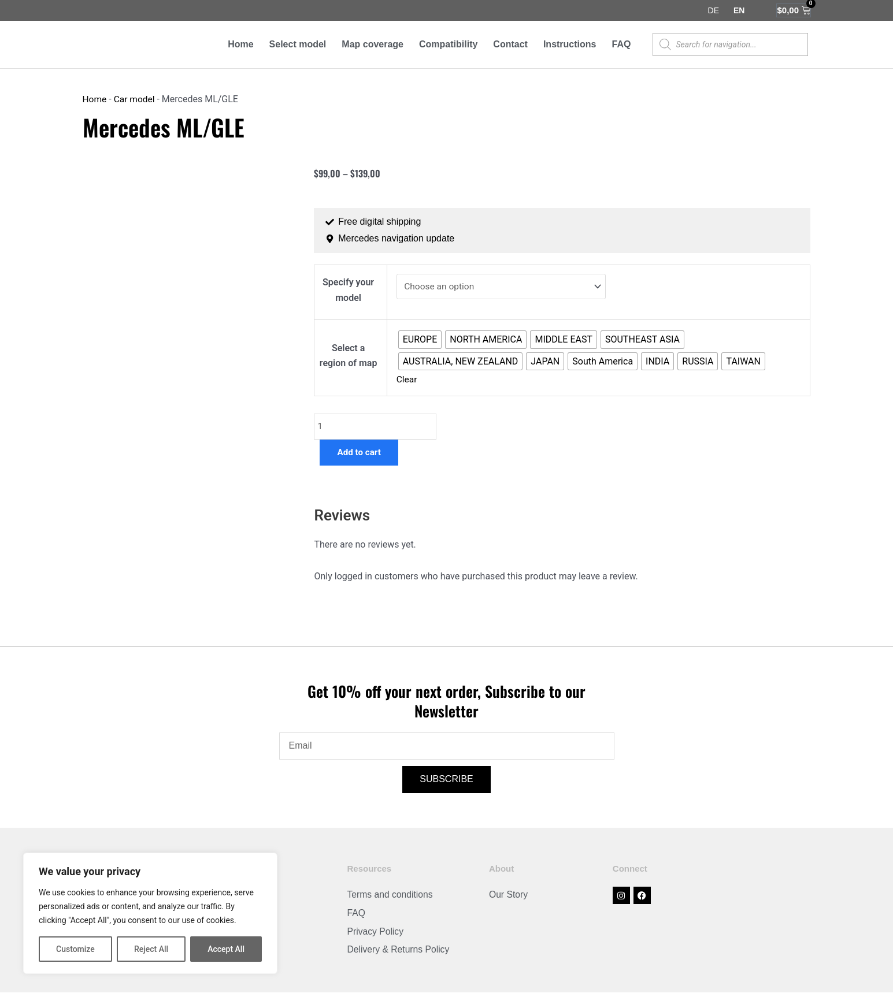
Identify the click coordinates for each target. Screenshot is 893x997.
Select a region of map (347, 357)
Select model (298, 44)
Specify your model (348, 290)
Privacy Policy (376, 935)
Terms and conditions (390, 898)
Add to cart (360, 455)
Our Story (508, 898)
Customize (75, 949)
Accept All (225, 949)
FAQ (621, 44)
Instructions (569, 44)
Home (240, 44)
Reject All (151, 949)
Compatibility (448, 44)
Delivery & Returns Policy (399, 954)
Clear (406, 381)
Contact (510, 44)
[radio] (419, 340)
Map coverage (372, 44)
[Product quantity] (376, 429)
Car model (135, 99)
